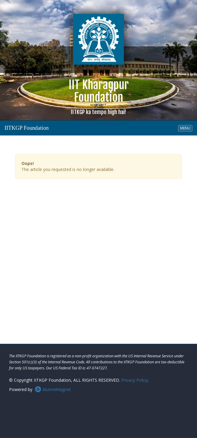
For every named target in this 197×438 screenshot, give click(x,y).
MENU (186, 128)
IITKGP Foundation (27, 128)
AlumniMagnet (53, 389)
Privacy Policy (134, 380)
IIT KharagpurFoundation (98, 96)
